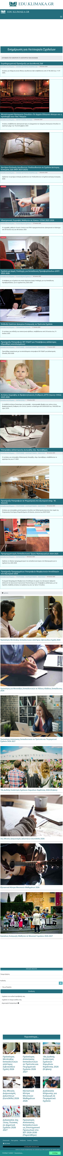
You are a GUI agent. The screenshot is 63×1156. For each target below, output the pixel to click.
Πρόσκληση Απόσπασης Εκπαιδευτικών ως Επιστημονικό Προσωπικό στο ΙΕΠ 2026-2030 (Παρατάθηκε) (31, 1127)
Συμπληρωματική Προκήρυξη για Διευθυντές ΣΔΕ (22, 63)
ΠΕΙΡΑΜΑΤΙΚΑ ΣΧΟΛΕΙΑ (23, 327)
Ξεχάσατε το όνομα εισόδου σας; (12, 1000)
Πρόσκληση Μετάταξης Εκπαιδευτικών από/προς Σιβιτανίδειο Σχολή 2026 (30, 640)
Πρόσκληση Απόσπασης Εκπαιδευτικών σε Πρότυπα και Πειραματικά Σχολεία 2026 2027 (28, 740)
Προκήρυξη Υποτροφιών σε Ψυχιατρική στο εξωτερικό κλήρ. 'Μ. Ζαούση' (28, 501)
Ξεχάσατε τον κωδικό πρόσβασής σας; (13, 996)
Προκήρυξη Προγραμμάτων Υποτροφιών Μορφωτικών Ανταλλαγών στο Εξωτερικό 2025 (30, 572)
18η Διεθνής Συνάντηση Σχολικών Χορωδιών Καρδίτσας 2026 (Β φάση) (28, 790)
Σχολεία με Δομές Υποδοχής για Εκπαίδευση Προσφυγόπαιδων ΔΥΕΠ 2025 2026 (30, 272)
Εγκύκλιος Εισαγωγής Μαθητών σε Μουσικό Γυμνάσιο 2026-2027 (26, 936)
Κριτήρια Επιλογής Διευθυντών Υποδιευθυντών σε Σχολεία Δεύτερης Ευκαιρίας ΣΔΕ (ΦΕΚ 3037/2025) (30, 168)
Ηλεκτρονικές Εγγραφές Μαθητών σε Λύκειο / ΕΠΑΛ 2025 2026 (27, 220)
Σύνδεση (31, 991)
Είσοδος (35, 1140)
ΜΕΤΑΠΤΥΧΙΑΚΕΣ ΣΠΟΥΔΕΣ (24, 120)
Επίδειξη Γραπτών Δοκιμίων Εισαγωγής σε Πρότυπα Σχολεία (26, 324)
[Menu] (61, 16)
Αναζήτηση (23, 1140)
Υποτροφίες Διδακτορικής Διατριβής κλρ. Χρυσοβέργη (24, 450)
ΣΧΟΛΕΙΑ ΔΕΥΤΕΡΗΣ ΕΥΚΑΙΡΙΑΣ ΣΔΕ (26, 67)
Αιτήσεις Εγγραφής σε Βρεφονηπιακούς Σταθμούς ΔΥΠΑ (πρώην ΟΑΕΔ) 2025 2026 (31, 396)
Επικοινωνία (6, 1140)
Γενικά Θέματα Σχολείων (23, 223)
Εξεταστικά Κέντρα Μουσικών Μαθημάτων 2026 (19, 887)
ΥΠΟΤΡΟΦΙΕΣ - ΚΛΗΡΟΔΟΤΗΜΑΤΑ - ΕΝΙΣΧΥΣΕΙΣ (30, 347)
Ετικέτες (29, 1140)
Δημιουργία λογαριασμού (10, 1003)
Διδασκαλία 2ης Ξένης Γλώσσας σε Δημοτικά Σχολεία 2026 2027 (10, 1124)
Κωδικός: (3, 981)
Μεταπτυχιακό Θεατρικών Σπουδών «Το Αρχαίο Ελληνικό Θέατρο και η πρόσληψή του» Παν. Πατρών (31, 115)
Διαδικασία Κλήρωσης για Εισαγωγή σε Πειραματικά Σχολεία (50, 1095)
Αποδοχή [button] (55, 1153)
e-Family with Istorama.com (31, 1146)
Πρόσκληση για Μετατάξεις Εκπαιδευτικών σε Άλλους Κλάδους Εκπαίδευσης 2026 (31, 689)
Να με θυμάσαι (6, 987)
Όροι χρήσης (14, 1140)
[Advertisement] (31, 30)
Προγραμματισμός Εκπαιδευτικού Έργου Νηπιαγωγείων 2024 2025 (29, 553)
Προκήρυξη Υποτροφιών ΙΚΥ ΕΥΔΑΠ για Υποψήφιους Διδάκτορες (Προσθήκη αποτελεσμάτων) (28, 343)
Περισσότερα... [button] (18, 1153)
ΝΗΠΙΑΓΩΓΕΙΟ (20, 400)
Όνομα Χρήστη (5, 974)
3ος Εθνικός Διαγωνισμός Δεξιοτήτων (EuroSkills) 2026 (22, 838)
